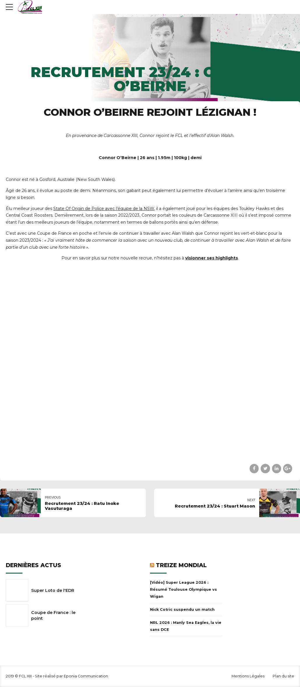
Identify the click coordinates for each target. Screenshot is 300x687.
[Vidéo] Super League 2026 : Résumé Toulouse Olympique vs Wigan (183, 589)
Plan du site (283, 676)
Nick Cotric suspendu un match (182, 609)
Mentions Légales (248, 676)
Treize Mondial (181, 565)
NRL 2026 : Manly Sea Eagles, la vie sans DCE (185, 626)
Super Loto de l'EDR (52, 590)
